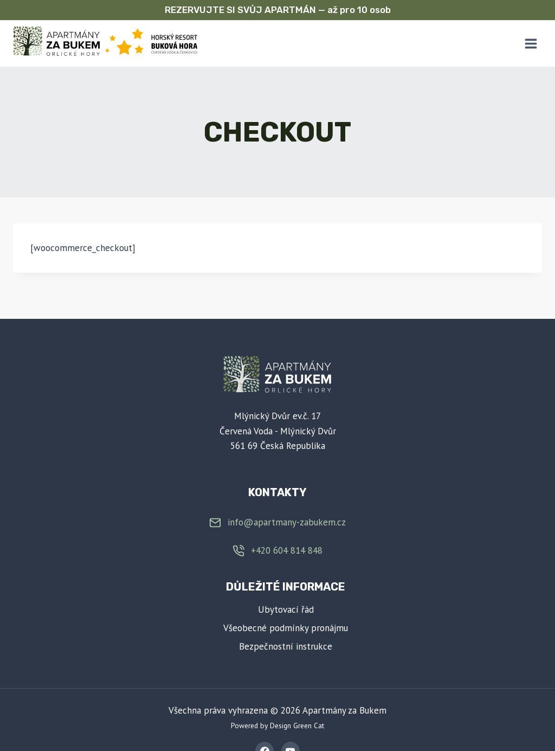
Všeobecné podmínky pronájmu (285, 628)
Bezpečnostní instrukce (285, 646)
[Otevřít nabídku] (530, 43)
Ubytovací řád (286, 609)
